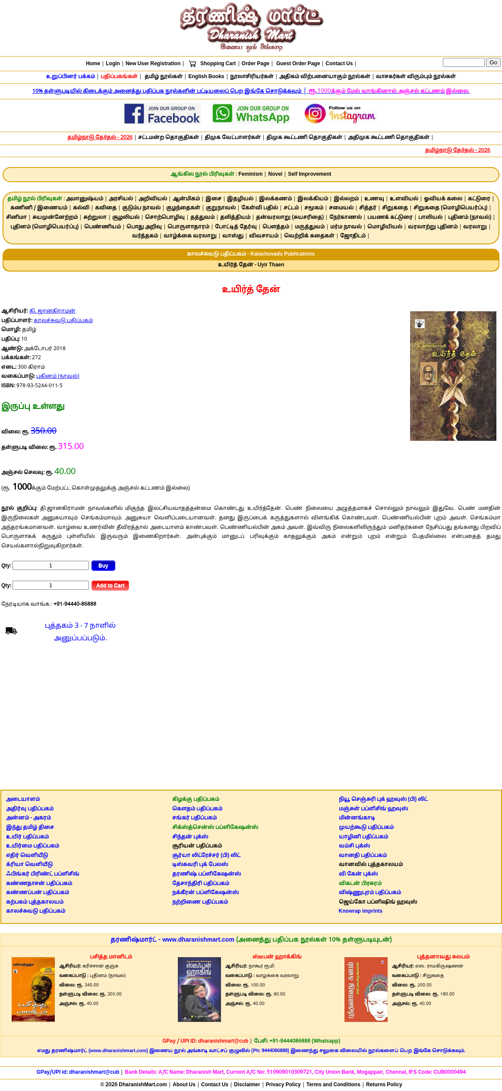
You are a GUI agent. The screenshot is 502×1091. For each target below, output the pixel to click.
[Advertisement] (251, 718)
